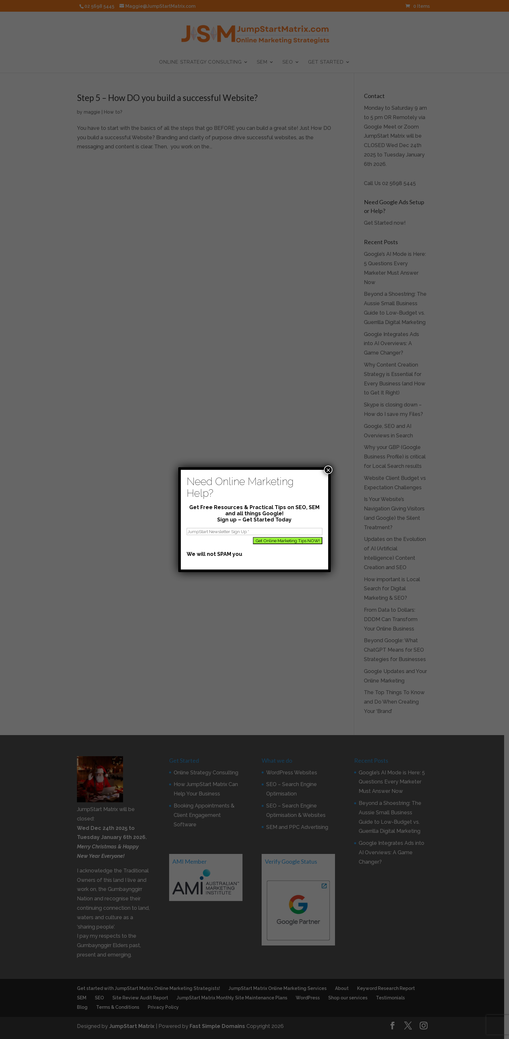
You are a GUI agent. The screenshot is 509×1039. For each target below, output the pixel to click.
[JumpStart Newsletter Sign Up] (254, 531)
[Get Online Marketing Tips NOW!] (287, 540)
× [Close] (328, 470)
